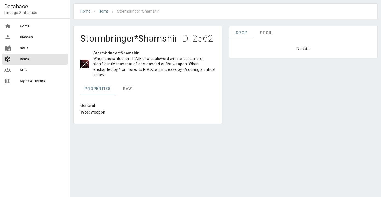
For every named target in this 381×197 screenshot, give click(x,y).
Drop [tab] (241, 33)
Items (104, 11)
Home (85, 11)
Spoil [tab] (266, 33)
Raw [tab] (127, 88)
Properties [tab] (98, 88)
